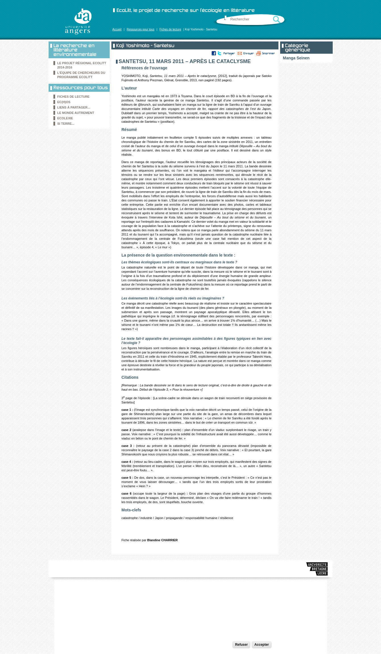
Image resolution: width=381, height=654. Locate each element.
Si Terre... (65, 123)
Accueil (117, 29)
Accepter (261, 645)
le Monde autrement (75, 112)
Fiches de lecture (170, 29)
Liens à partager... (73, 107)
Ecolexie (65, 118)
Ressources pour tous (140, 29)
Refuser (241, 645)
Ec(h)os (63, 102)
